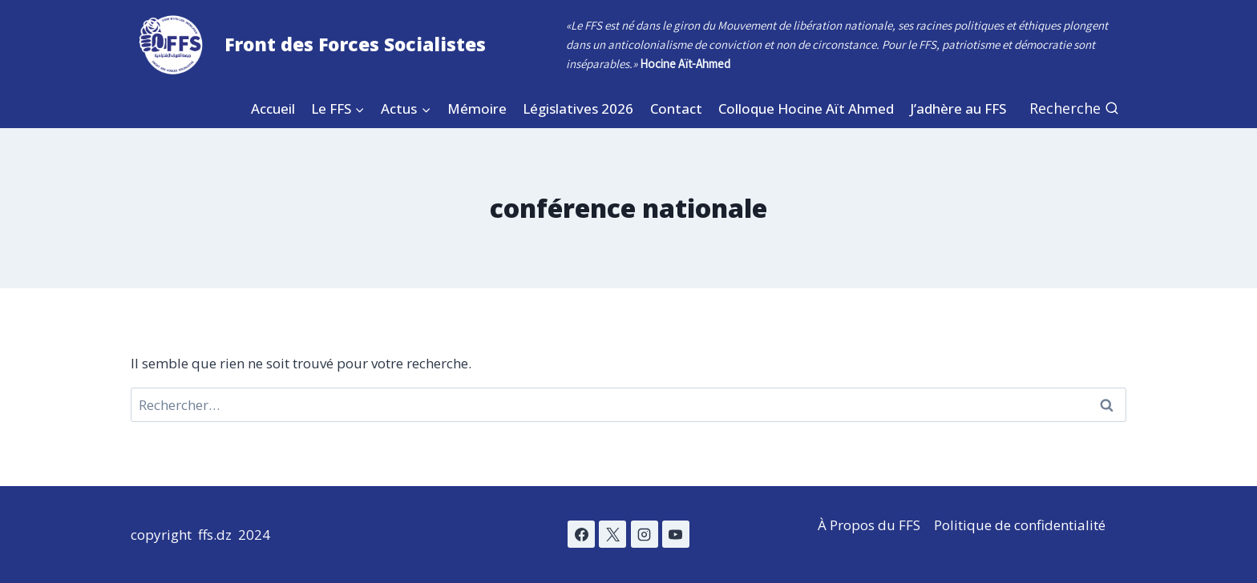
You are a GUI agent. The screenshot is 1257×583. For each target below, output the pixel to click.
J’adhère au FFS (958, 108)
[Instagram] (644, 534)
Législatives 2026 (578, 108)
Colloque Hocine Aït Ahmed (806, 108)
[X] (612, 534)
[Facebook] (581, 534)
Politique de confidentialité (1019, 525)
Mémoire (477, 108)
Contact (676, 108)
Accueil (273, 108)
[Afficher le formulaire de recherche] (1074, 108)
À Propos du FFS (869, 525)
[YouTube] (675, 534)
